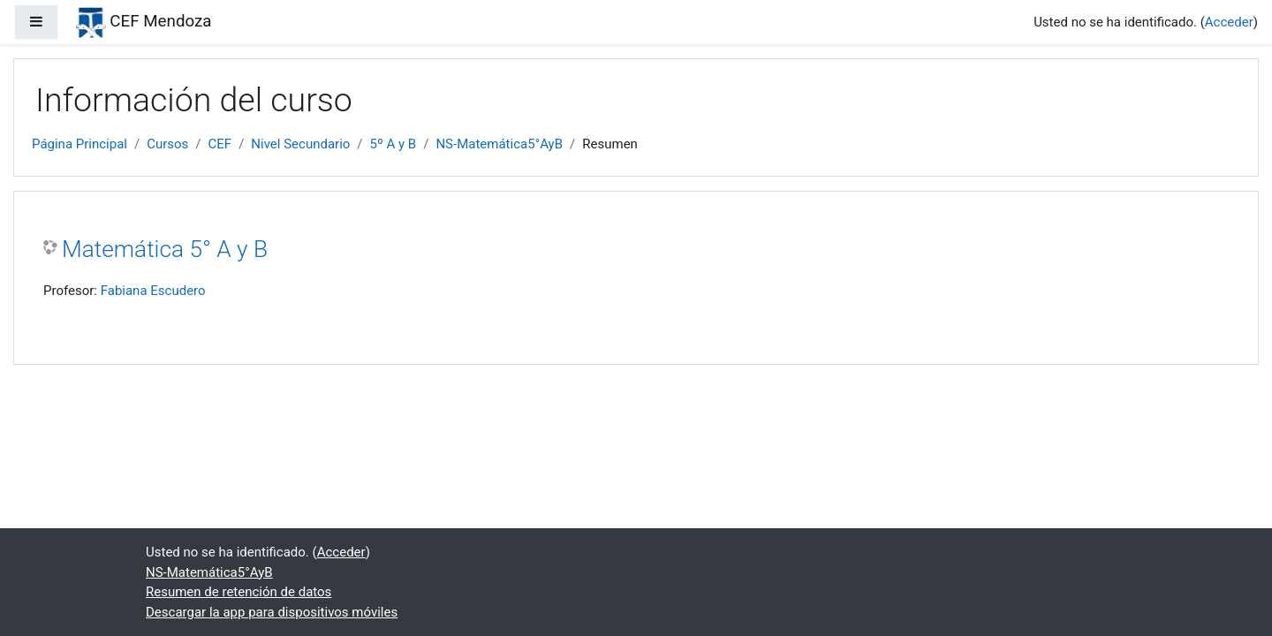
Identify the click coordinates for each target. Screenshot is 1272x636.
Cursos (167, 144)
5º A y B (393, 144)
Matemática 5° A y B (165, 249)
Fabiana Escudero (153, 291)
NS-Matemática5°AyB (499, 144)
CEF (220, 144)
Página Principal (79, 144)
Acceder (1229, 22)
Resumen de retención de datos (238, 592)
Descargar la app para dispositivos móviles (272, 612)
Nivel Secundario (300, 144)
